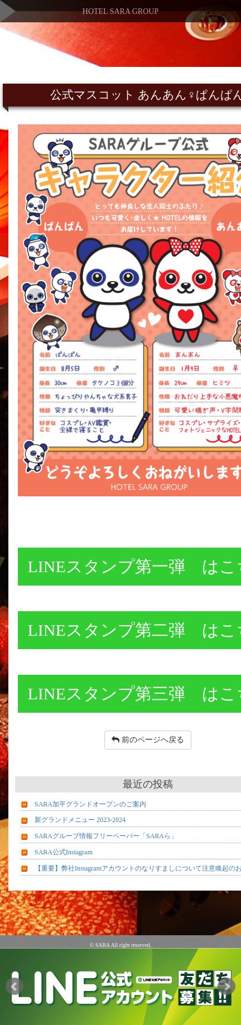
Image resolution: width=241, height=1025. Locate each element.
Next (226, 986)
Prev (14, 986)
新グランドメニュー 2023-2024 (80, 820)
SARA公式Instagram (64, 852)
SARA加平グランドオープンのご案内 (90, 804)
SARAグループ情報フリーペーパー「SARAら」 (106, 836)
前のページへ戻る (148, 740)
